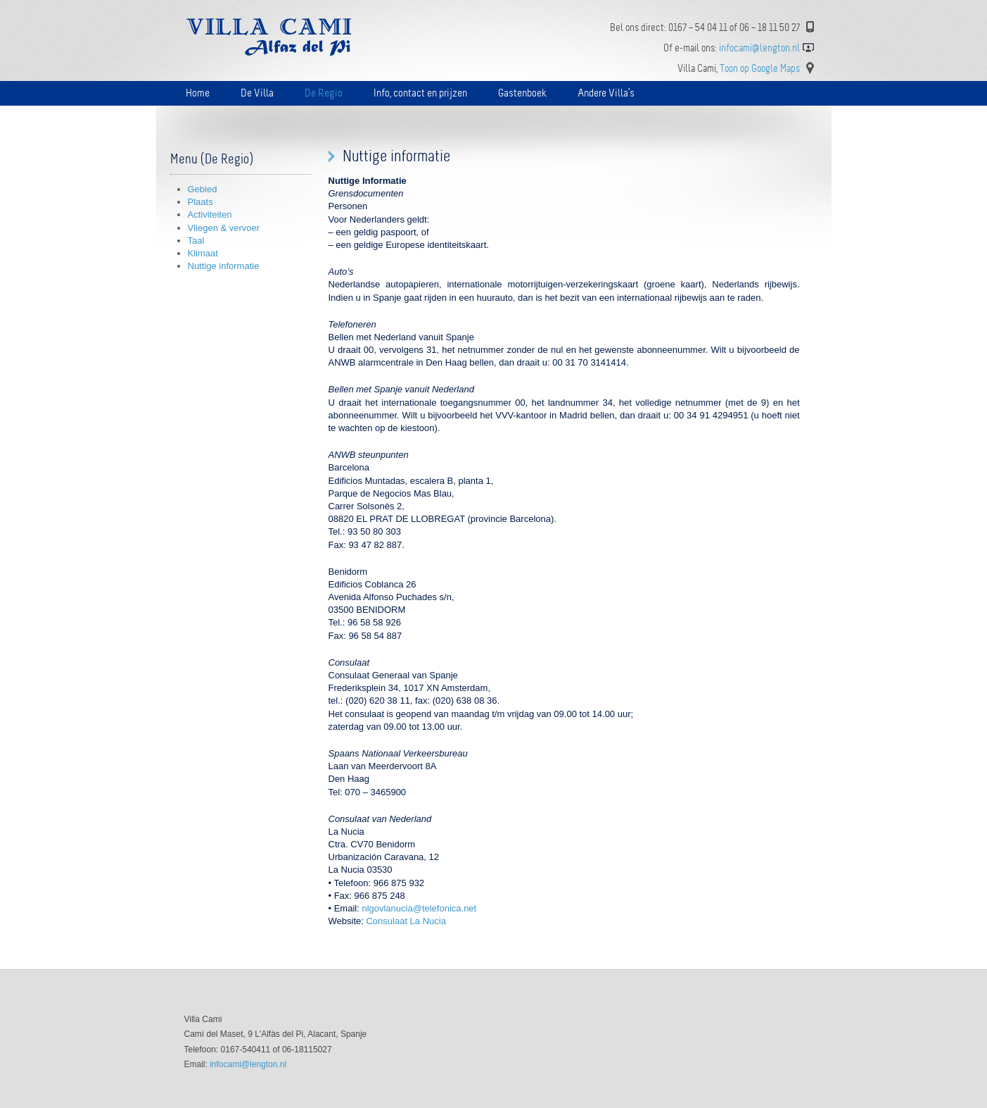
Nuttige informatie (224, 266)
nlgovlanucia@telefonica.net (419, 908)
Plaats (200, 202)
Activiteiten (210, 214)
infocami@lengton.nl (248, 1064)
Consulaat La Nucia (405, 921)
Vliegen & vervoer (224, 228)
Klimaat (203, 253)
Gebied (202, 189)
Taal (196, 240)
